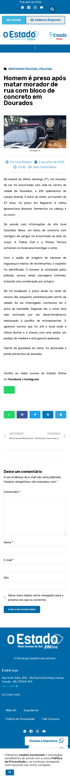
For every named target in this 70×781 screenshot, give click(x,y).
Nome (8, 542)
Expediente (31, 710)
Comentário (12, 492)
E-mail (9, 560)
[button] (52, 9)
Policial (45, 69)
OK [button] (9, 772)
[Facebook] (29, 7)
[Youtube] (41, 7)
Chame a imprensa (46, 740)
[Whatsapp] (22, 7)
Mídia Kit (11, 710)
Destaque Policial (23, 69)
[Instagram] (35, 7)
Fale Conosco (51, 719)
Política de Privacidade (20, 719)
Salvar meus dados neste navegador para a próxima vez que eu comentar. (35, 598)
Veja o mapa (10, 686)
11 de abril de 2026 (30, 2)
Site (6, 577)
